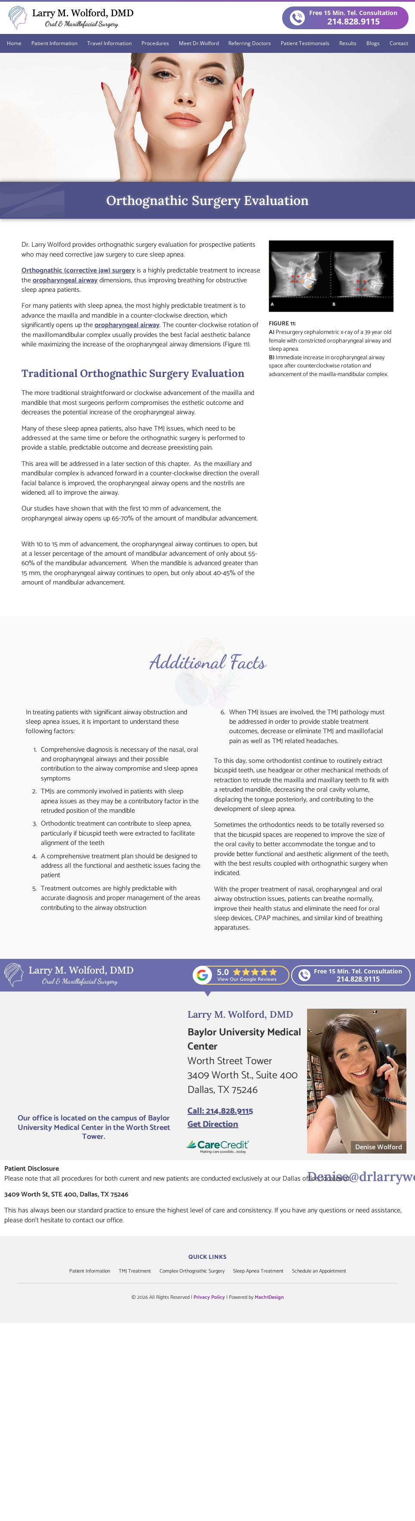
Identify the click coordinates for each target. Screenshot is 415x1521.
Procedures (155, 43)
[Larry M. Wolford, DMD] (94, 1058)
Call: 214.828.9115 (220, 1111)
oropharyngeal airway (65, 280)
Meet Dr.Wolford (199, 43)
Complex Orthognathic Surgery (192, 1271)
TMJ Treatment (135, 1271)
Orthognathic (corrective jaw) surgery (78, 270)
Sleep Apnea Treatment (258, 1271)
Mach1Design (269, 1297)
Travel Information (109, 43)
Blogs (373, 43)
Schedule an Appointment (319, 1271)
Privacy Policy (209, 1297)
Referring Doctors (249, 43)
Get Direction (213, 1124)
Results (348, 43)
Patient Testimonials (305, 43)
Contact (399, 43)
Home (14, 43)
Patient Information (54, 43)
